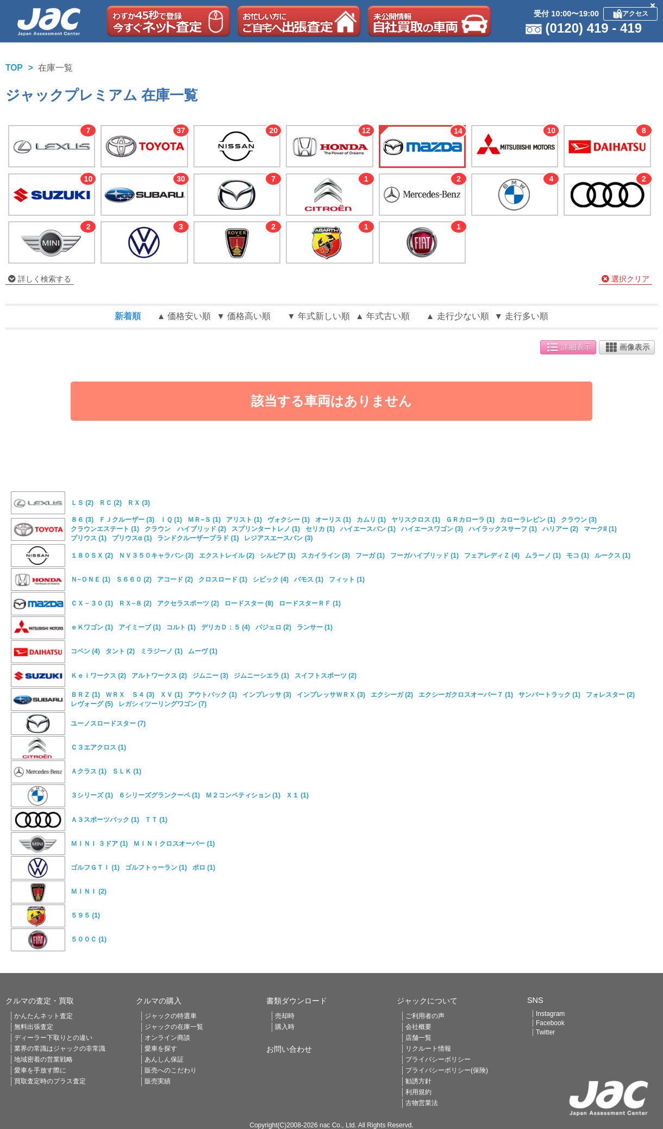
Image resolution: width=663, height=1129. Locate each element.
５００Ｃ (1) (89, 939)
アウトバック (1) (212, 694)
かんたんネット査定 (43, 1016)
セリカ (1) (320, 529)
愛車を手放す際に (40, 1070)
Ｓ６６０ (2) (134, 579)
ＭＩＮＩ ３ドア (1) (99, 843)
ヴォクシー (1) (288, 519)
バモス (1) (308, 579)
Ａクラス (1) (89, 771)
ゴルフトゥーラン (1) (156, 867)
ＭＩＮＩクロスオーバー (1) (174, 843)
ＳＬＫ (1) (126, 771)
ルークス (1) (612, 555)
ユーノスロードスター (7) (108, 723)
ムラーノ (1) (543, 555)
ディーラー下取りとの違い (53, 1037)
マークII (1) (600, 529)
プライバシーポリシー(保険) (446, 1070)
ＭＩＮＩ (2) (89, 891)
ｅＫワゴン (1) (92, 627)
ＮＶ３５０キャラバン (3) (155, 555)
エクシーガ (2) (392, 694)
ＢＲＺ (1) (85, 694)
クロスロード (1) (222, 579)
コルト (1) (181, 627)
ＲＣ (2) (110, 503)
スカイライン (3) (325, 555)
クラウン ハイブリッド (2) (185, 529)
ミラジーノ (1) (161, 651)
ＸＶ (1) (171, 694)
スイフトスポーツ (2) (325, 675)
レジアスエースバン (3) (278, 538)
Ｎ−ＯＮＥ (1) (90, 579)
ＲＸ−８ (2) (135, 603)
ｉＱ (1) (171, 519)
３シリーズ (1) (92, 795)
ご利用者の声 (425, 1016)
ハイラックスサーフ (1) (502, 529)
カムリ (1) (371, 519)
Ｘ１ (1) (297, 795)
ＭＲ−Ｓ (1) (204, 519)
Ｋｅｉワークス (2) (98, 675)
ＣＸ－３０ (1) (92, 603)
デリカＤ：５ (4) (225, 627)
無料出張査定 (33, 1027)
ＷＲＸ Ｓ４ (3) (129, 694)
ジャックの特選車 (171, 1016)
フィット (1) (347, 579)
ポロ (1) (203, 867)
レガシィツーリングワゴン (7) (162, 704)
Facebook (550, 1023)
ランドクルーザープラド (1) (198, 538)
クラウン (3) (579, 519)
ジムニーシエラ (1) (261, 675)
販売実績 (158, 1081)
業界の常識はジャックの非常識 (59, 1048)
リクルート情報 (428, 1048)
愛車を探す (161, 1048)
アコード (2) (175, 579)
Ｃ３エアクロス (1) (98, 747)
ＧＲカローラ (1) (470, 519)
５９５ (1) (85, 915)
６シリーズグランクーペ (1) (159, 795)
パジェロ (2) (273, 627)
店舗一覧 (418, 1037)
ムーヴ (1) (202, 651)
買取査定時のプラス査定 (50, 1081)
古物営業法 (421, 1103)
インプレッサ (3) (266, 694)
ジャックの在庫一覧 (174, 1027)
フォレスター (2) (610, 694)
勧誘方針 (418, 1081)
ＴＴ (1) (156, 820)
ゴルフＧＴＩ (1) (95, 867)
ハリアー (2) (560, 529)
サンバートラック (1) (549, 694)
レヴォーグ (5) (92, 704)
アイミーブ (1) (139, 627)
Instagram (550, 1014)
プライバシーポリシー (438, 1059)
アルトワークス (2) (159, 675)
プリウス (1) (89, 538)
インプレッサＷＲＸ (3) (331, 694)
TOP (14, 67)
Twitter (545, 1032)
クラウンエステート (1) (105, 529)
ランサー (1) (315, 627)
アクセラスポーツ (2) (188, 603)
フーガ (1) (370, 555)
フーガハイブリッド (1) (424, 555)
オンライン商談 (167, 1037)
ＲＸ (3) (138, 503)
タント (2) (120, 651)
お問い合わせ (289, 1049)
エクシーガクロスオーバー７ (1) (465, 694)
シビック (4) (271, 579)
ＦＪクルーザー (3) (126, 519)
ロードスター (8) (248, 603)
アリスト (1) (244, 519)
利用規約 (418, 1092)
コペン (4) (85, 651)
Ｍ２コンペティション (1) (242, 795)
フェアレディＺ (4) (492, 555)
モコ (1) (577, 555)
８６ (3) (82, 519)
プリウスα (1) (132, 538)
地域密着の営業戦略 (43, 1059)
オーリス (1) (333, 519)
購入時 (285, 1027)
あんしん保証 (164, 1059)
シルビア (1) (278, 555)
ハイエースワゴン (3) (432, 529)
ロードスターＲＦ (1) (310, 603)
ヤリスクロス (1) (415, 519)
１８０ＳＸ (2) (92, 555)
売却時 (285, 1016)
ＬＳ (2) (82, 503)
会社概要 (418, 1027)
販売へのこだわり (171, 1070)
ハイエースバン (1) (368, 529)
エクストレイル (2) (226, 555)
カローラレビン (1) (527, 519)
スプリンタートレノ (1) (266, 529)
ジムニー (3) (210, 675)
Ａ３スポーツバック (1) (105, 820)
